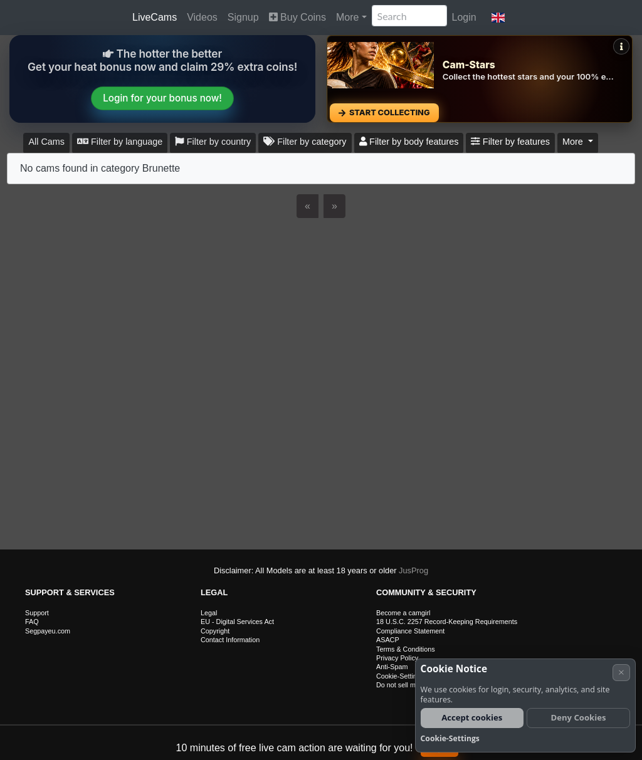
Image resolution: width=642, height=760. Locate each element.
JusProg (413, 570)
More (347, 17)
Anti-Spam (392, 666)
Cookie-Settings (400, 676)
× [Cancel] (621, 672)
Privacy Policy (397, 658)
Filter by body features (409, 142)
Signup (243, 17)
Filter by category (304, 142)
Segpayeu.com (47, 631)
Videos (202, 17)
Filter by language (119, 142)
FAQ (32, 621)
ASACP (387, 639)
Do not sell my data (405, 685)
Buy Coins (297, 17)
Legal (209, 613)
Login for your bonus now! (162, 98)
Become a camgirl (403, 613)
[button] (498, 17)
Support (37, 613)
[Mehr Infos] (621, 46)
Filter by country (213, 142)
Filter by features (510, 142)
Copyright (215, 631)
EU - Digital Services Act (237, 621)
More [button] (574, 142)
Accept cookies (471, 717)
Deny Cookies (578, 717)
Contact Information (230, 639)
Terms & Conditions (405, 649)
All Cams (46, 142)
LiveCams (154, 17)
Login (464, 17)
